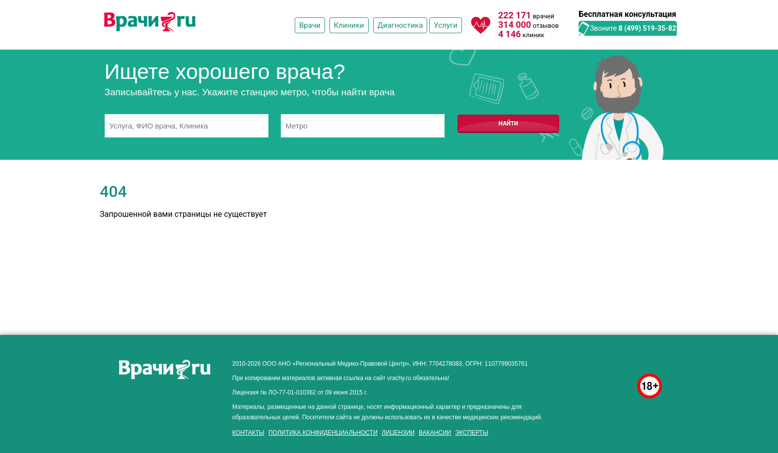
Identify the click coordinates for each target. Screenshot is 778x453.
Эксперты (471, 432)
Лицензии (398, 432)
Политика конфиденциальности (323, 432)
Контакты (248, 432)
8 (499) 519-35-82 (647, 28)
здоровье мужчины (603, 361)
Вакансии (435, 432)
